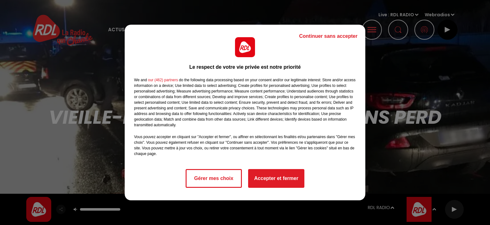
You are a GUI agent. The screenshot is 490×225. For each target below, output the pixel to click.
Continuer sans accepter (328, 36)
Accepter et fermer (276, 178)
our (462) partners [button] (163, 80)
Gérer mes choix (213, 178)
